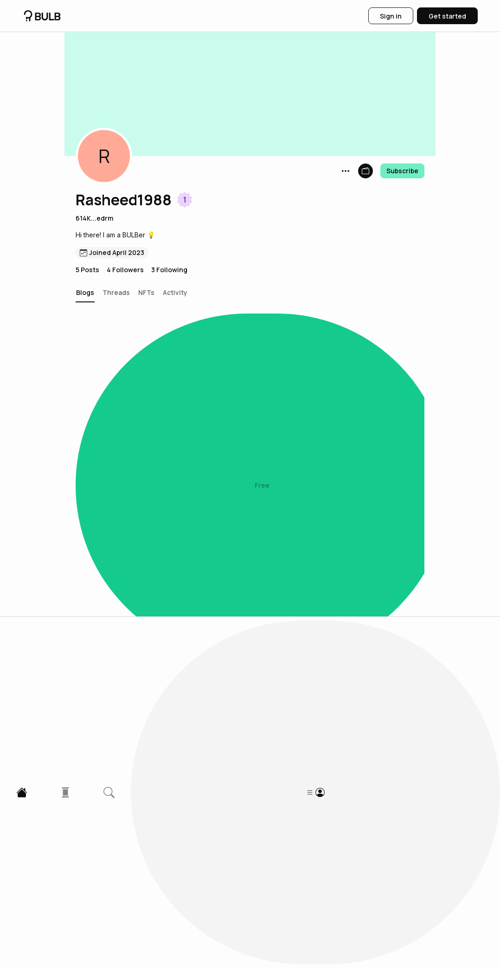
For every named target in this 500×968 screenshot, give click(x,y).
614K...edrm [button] (94, 218)
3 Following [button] (169, 269)
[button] (104, 156)
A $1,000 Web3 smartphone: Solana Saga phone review (198, 396)
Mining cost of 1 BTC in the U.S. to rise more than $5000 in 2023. (218, 827)
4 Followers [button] (125, 269)
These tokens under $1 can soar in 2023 (163, 503)
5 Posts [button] (87, 269)
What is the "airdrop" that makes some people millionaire (203, 611)
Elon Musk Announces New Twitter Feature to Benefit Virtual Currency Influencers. (209, 718)
